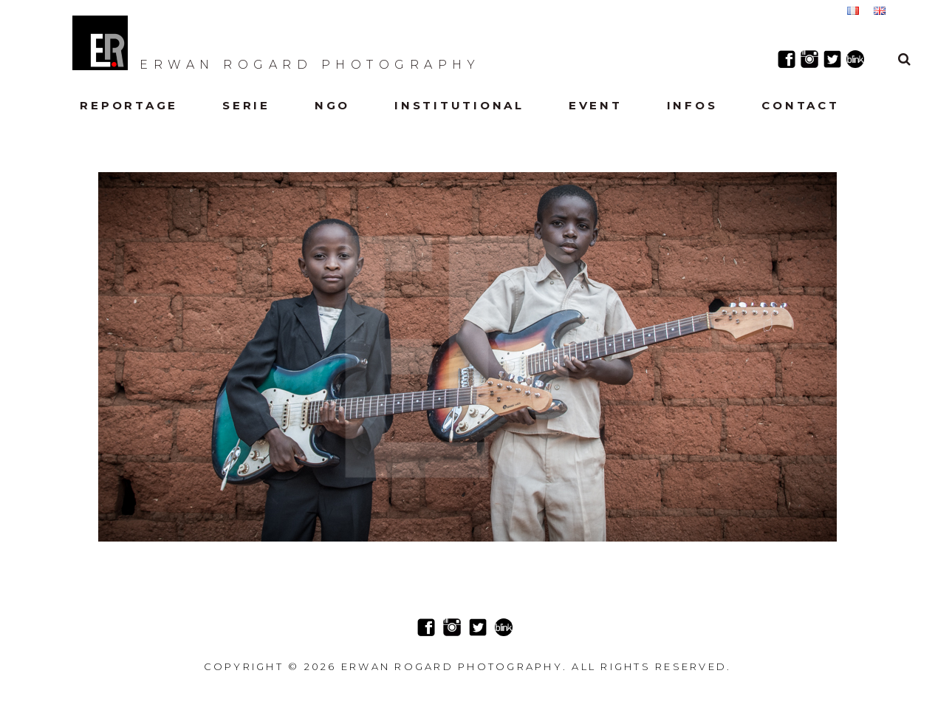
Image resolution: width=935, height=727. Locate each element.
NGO (332, 105)
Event (596, 105)
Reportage (129, 105)
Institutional (459, 105)
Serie (246, 105)
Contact (800, 105)
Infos (692, 105)
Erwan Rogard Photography (276, 43)
